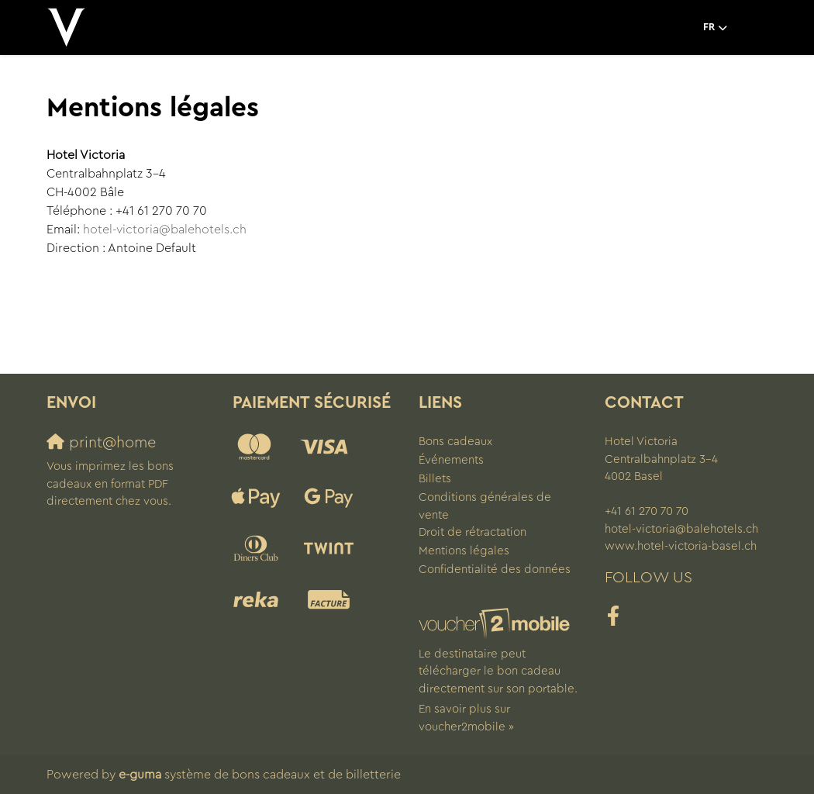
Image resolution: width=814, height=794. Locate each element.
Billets (435, 479)
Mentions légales (464, 551)
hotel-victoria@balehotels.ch (165, 229)
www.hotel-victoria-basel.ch (681, 546)
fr (709, 27)
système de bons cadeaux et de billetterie (260, 774)
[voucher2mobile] (496, 624)
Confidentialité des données (495, 569)
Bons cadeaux (455, 441)
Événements (451, 460)
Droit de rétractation (472, 532)
